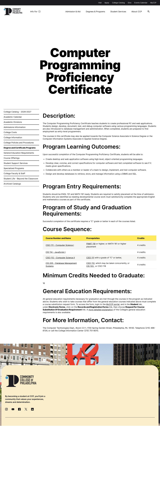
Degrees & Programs (95, 11)
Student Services (118, 11)
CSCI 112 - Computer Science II (60, 257)
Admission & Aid (72, 11)
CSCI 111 (90, 257)
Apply (107, 3)
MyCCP (153, 3)
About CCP (136, 11)
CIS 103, (90, 266)
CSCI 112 (90, 263)
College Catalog (118, 3)
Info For (33, 11)
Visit (100, 3)
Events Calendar (140, 3)
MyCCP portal (112, 304)
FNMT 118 (90, 243)
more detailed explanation (101, 309)
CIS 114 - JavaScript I (56, 252)
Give (129, 3)
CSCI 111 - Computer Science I (60, 245)
